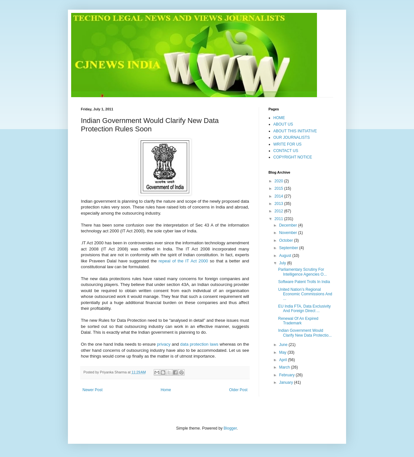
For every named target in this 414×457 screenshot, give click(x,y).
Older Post (238, 390)
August (285, 255)
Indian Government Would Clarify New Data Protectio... (305, 332)
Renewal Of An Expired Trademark (298, 320)
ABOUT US (283, 124)
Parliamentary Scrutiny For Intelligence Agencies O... (302, 271)
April (283, 360)
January (286, 382)
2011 (279, 219)
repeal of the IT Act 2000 (183, 261)
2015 (279, 188)
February (287, 375)
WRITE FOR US (287, 144)
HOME (279, 118)
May (283, 352)
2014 (279, 196)
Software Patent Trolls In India (304, 281)
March (285, 367)
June (284, 344)
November (288, 232)
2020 (279, 181)
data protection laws (199, 344)
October (286, 240)
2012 (279, 211)
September (289, 248)
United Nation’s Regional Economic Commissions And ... (305, 294)
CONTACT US (285, 150)
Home (166, 390)
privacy (163, 344)
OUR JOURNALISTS (291, 137)
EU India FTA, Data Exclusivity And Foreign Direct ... (304, 308)
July (283, 263)
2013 (279, 203)
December (288, 225)
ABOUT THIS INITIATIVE (295, 131)
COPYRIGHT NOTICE (292, 157)
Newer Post (92, 390)
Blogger (230, 428)
